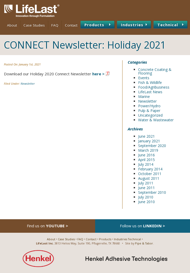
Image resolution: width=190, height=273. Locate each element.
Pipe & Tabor (144, 243)
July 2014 (145, 164)
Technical (167, 24)
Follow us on (142, 225)
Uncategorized (150, 115)
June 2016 (146, 154)
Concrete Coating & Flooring (154, 71)
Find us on (47, 225)
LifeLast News (150, 91)
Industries (132, 24)
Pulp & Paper (149, 110)
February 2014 (150, 169)
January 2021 (149, 140)
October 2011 (149, 173)
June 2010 (146, 201)
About (12, 25)
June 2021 (146, 136)
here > (98, 73)
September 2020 (152, 145)
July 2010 (145, 197)
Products (94, 24)
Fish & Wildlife (150, 82)
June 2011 (146, 187)
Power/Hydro (149, 105)
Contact (71, 25)
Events (143, 77)
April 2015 (146, 159)
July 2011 (145, 183)
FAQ (54, 25)
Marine (144, 96)
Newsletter (28, 83)
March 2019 (148, 150)
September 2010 (152, 192)
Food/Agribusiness (153, 87)
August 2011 (148, 178)
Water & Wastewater (156, 119)
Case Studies (34, 25)
